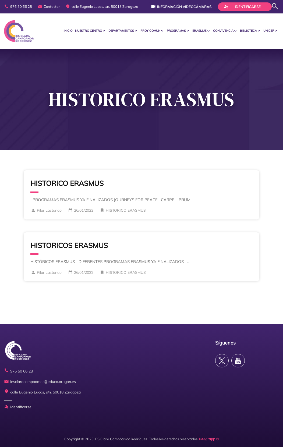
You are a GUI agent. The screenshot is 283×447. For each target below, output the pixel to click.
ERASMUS (199, 31)
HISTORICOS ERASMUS (69, 245)
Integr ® (209, 439)
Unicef (268, 31)
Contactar (48, 7)
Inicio (67, 31)
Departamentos (121, 31)
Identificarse (242, 6)
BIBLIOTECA (248, 31)
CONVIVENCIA (223, 31)
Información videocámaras (181, 6)
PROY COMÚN (150, 31)
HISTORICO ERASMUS (67, 183)
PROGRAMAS (176, 31)
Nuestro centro (88, 31)
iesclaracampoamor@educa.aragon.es (40, 381)
